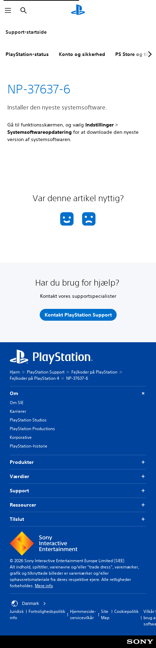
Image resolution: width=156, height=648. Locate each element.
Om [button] (78, 393)
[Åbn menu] (8, 10)
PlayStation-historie (28, 446)
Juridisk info (17, 614)
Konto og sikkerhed (82, 54)
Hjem (15, 372)
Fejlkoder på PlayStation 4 (34, 378)
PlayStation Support (45, 372)
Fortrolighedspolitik (47, 611)
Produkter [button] (78, 462)
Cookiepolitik (126, 611)
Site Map (105, 614)
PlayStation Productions (32, 429)
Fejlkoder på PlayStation (94, 372)
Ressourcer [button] (78, 505)
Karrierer (18, 411)
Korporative (21, 437)
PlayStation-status (27, 54)
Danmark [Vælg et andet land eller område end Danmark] (29, 603)
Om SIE (16, 402)
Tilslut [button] (78, 519)
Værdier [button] (78, 476)
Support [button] (78, 490)
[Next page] (148, 54)
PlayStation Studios (28, 420)
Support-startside (26, 32)
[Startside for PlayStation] (78, 10)
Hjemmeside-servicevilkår (83, 614)
